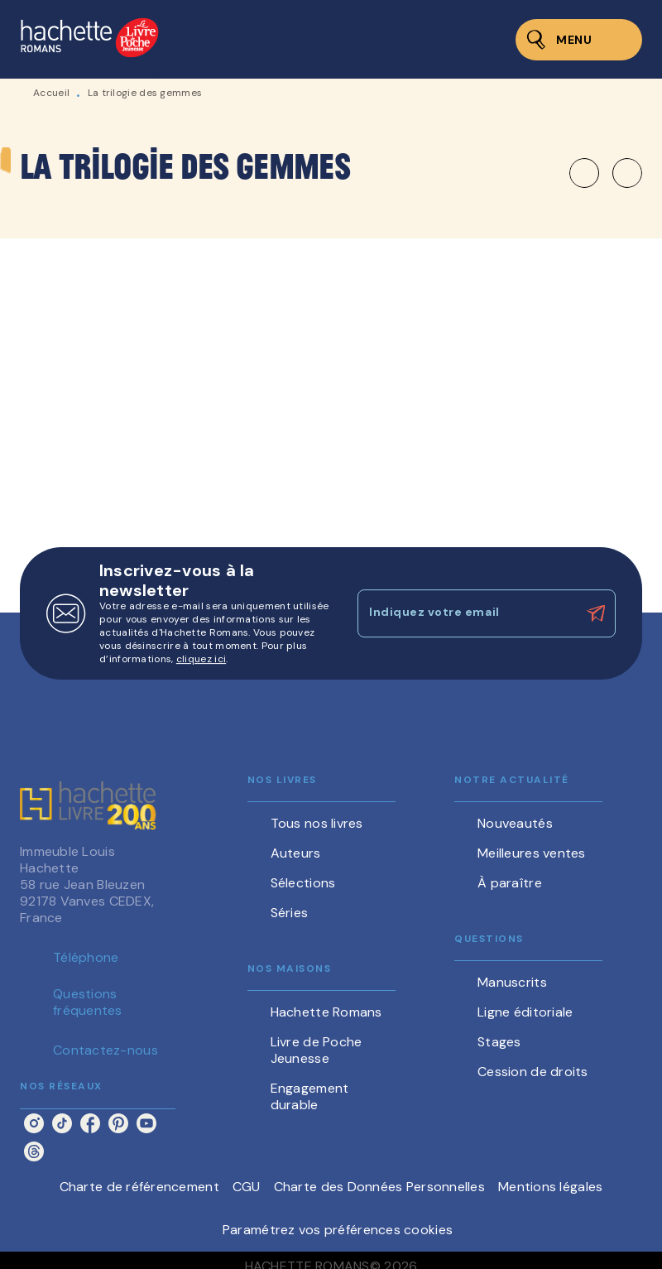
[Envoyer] (596, 613)
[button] (605, 173)
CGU (247, 1186)
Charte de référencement (139, 1186)
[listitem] (34, 1123)
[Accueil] (89, 39)
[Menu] (579, 39)
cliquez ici (201, 659)
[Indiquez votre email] (465, 613)
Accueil (51, 92)
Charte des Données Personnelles (379, 1186)
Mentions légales (550, 1186)
